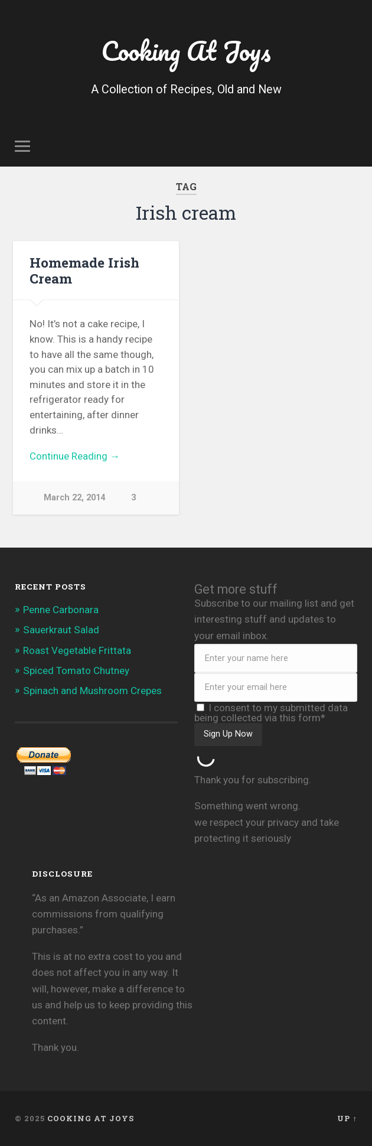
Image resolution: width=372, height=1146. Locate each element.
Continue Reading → (75, 456)
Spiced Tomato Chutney (76, 670)
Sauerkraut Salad (61, 630)
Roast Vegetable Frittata (77, 650)
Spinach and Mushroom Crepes (92, 690)
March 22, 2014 (74, 498)
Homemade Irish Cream (84, 270)
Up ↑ (347, 1118)
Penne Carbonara (61, 610)
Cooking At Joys (186, 50)
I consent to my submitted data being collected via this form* (271, 713)
